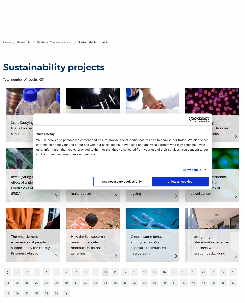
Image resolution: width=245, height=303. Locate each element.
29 (56, 283)
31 (76, 283)
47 (232, 283)
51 (36, 293)
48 (7, 293)
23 (232, 272)
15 (154, 272)
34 (105, 283)
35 (115, 283)
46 (223, 283)
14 (144, 272)
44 (203, 283)
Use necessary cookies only (122, 181)
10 (105, 272)
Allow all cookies (180, 181)
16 (164, 272)
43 (193, 283)
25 (17, 283)
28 (46, 283)
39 (154, 283)
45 (213, 283)
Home (7, 42)
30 (66, 283)
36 (125, 283)
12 (125, 272)
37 (134, 283)
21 (213, 272)
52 (46, 293)
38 (144, 283)
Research (23, 42)
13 (134, 272)
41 (174, 283)
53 (56, 293)
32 (85, 283)
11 (115, 272)
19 (193, 272)
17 (174, 272)
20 (203, 272)
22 (223, 272)
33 (95, 283)
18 (183, 272)
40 (164, 283)
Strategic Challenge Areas (54, 42)
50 (27, 293)
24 (7, 283)
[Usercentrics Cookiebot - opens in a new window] (191, 119)
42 (183, 283)
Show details (192, 169)
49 (17, 293)
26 (27, 283)
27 (36, 283)
